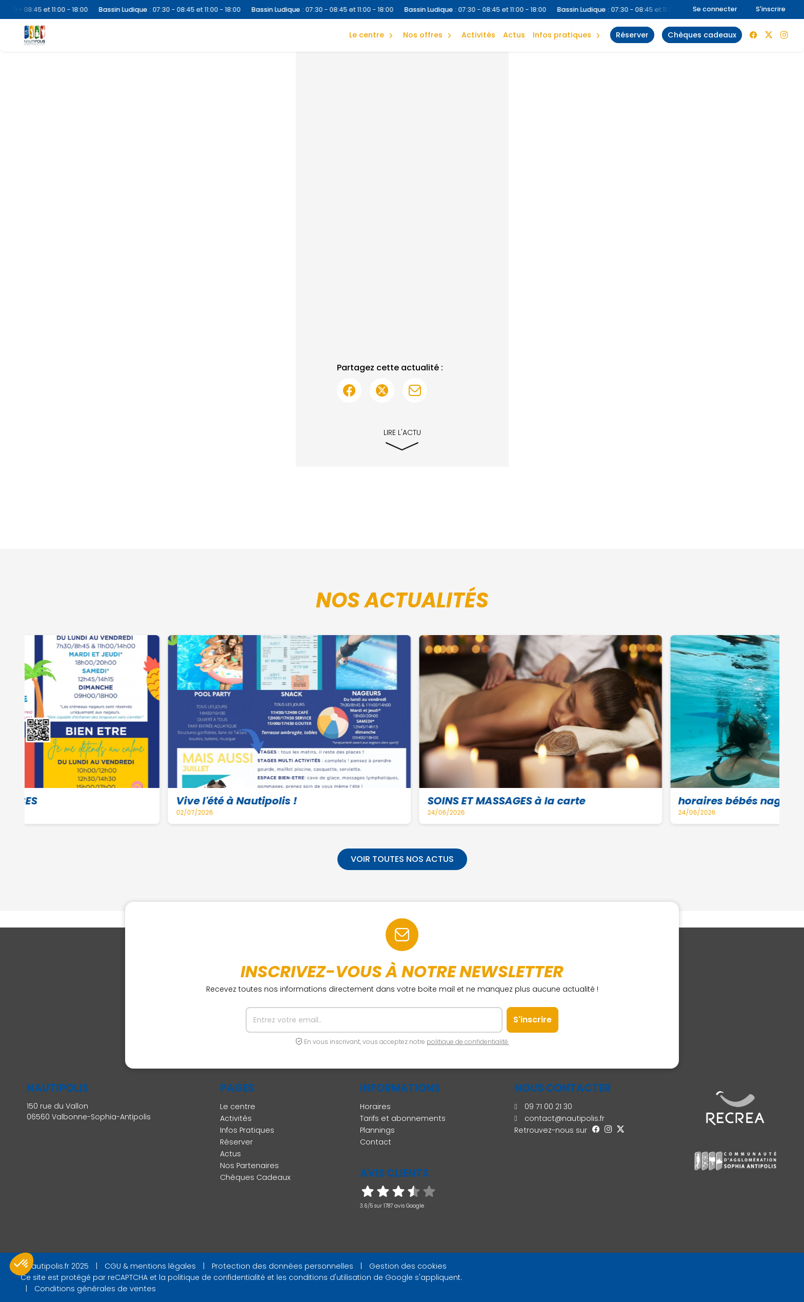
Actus (514, 34)
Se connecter (715, 9)
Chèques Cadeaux (255, 1177)
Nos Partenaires (249, 1165)
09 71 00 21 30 (543, 1106)
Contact (375, 1142)
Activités (478, 34)
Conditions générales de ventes (95, 1289)
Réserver (236, 1142)
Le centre (237, 1106)
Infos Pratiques (562, 34)
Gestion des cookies (408, 1266)
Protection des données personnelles (282, 1266)
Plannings (377, 1130)
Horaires (375, 1106)
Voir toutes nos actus (402, 859)
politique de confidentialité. (468, 1041)
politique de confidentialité (216, 1277)
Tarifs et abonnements (403, 1118)
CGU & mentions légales (150, 1266)
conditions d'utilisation (330, 1277)
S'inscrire (771, 9)
